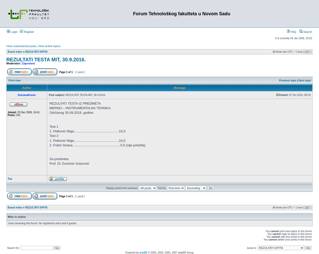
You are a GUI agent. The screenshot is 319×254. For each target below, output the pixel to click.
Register (27, 31)
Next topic (305, 80)
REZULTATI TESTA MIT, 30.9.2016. (46, 59)
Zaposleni (28, 63)
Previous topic (288, 80)
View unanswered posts (21, 46)
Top (10, 178)
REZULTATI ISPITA (36, 51)
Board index (15, 51)
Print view (15, 80)
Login (12, 31)
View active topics (49, 46)
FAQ (291, 31)
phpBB (143, 252)
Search (305, 31)
